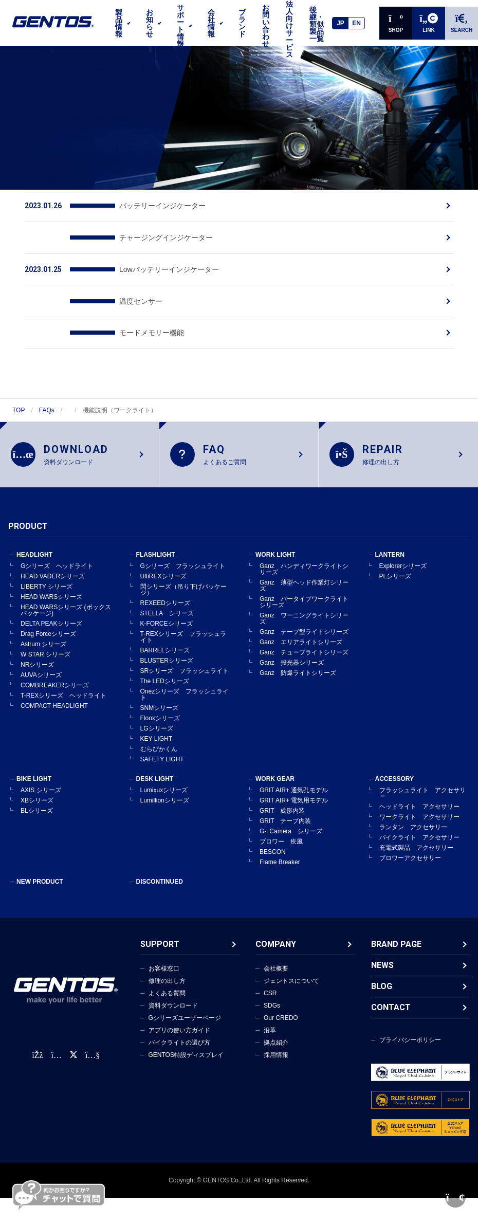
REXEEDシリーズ (165, 606)
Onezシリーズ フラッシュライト (184, 697)
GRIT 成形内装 (282, 813)
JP (340, 23)
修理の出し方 (167, 984)
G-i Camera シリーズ (291, 834)
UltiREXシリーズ (163, 579)
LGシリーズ (156, 731)
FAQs (46, 410)
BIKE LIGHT (33, 781)
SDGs (272, 1008)
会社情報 (211, 23)
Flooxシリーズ (160, 721)
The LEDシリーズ (164, 684)
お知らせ (149, 23)
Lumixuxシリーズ (164, 793)
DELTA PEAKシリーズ (51, 626)
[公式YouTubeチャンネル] (92, 1058)
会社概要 (276, 971)
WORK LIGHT (275, 557)
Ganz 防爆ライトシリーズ (298, 676)
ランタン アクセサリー (413, 830)
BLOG (381, 989)
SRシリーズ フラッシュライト (184, 674)
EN (356, 23)
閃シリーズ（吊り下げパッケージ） (183, 592)
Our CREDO (281, 1021)
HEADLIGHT (34, 557)
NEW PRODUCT (39, 884)
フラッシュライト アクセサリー (422, 796)
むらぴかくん (158, 752)
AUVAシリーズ (41, 678)
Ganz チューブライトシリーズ (304, 655)
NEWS (382, 968)
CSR (270, 996)
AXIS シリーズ (41, 793)
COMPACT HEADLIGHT (54, 709)
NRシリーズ (37, 667)
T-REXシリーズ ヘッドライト (63, 698)
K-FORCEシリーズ (166, 626)
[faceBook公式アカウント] (37, 1058)
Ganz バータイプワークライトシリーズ (304, 605)
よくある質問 (167, 996)
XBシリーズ (37, 803)
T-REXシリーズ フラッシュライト (183, 640)
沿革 (270, 1033)
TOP (18, 410)
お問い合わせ (265, 25)
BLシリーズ (37, 813)
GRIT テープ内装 (285, 824)
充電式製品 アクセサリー (416, 850)
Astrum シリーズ (43, 647)
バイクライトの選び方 (179, 1045)
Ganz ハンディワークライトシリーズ (304, 572)
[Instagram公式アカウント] (56, 1058)
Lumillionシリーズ (164, 803)
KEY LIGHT (156, 741)
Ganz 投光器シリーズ (292, 665)
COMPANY (275, 947)
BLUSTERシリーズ (166, 663)
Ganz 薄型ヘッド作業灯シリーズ (304, 588)
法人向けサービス (289, 29)
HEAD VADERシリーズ (53, 579)
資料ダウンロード (173, 1008)
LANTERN (390, 557)
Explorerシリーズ (403, 569)
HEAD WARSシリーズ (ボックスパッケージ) (66, 613)
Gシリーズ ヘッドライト (57, 569)
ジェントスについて (291, 984)
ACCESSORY (394, 781)
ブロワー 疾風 (281, 844)
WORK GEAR (275, 781)
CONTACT (391, 1010)
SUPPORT (159, 947)
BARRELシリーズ (165, 653)
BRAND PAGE (396, 947)
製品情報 (118, 23)
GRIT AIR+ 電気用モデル (294, 803)
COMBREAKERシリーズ (55, 688)
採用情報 (276, 1058)
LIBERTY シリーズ (46, 589)
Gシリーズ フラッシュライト (182, 569)
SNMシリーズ (159, 711)
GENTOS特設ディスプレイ (186, 1058)
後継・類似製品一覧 (316, 24)
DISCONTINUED (159, 884)
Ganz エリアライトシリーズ (301, 645)
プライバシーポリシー (410, 1043)
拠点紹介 (276, 1045)
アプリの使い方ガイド (179, 1033)
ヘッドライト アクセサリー (419, 809)
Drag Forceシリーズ (48, 637)
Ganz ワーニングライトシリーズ (304, 621)
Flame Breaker (280, 865)
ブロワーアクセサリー (410, 861)
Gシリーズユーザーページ (185, 1021)
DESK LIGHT (155, 781)
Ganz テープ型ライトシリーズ (304, 634)
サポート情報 (180, 25)
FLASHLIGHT (155, 557)
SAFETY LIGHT (162, 762)
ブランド (242, 23)
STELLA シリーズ (167, 616)
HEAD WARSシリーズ (51, 600)
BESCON (273, 854)
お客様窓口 (164, 971)
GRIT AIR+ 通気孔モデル (294, 793)
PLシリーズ (395, 579)
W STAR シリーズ (45, 657)
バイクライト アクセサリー (419, 840)
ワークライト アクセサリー (419, 820)
